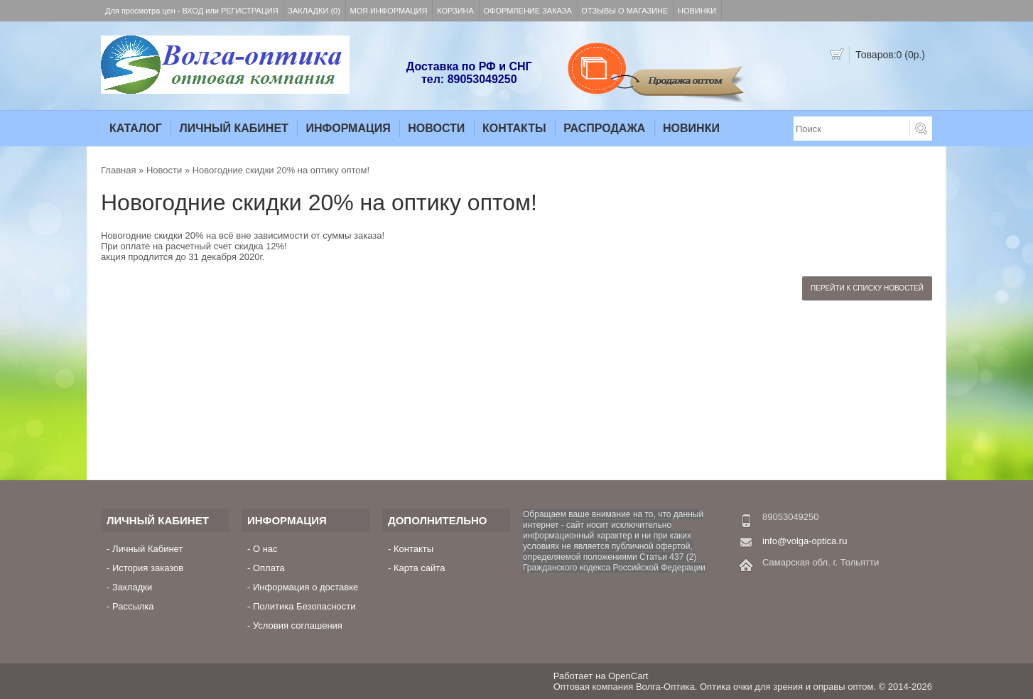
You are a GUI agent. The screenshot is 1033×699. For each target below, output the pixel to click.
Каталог (135, 128)
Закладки (132, 587)
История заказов (147, 568)
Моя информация (389, 10)
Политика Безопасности (304, 606)
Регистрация (249, 10)
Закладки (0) (314, 10)
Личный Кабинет (233, 128)
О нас (265, 548)
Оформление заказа (528, 10)
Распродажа (604, 128)
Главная (118, 170)
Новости (436, 128)
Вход (193, 10)
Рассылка (133, 606)
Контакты (514, 128)
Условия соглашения (297, 625)
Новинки (697, 10)
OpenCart (628, 676)
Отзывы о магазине (624, 10)
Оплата (269, 568)
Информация (347, 128)
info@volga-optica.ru (804, 541)
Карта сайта (419, 568)
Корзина (455, 10)
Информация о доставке (305, 587)
